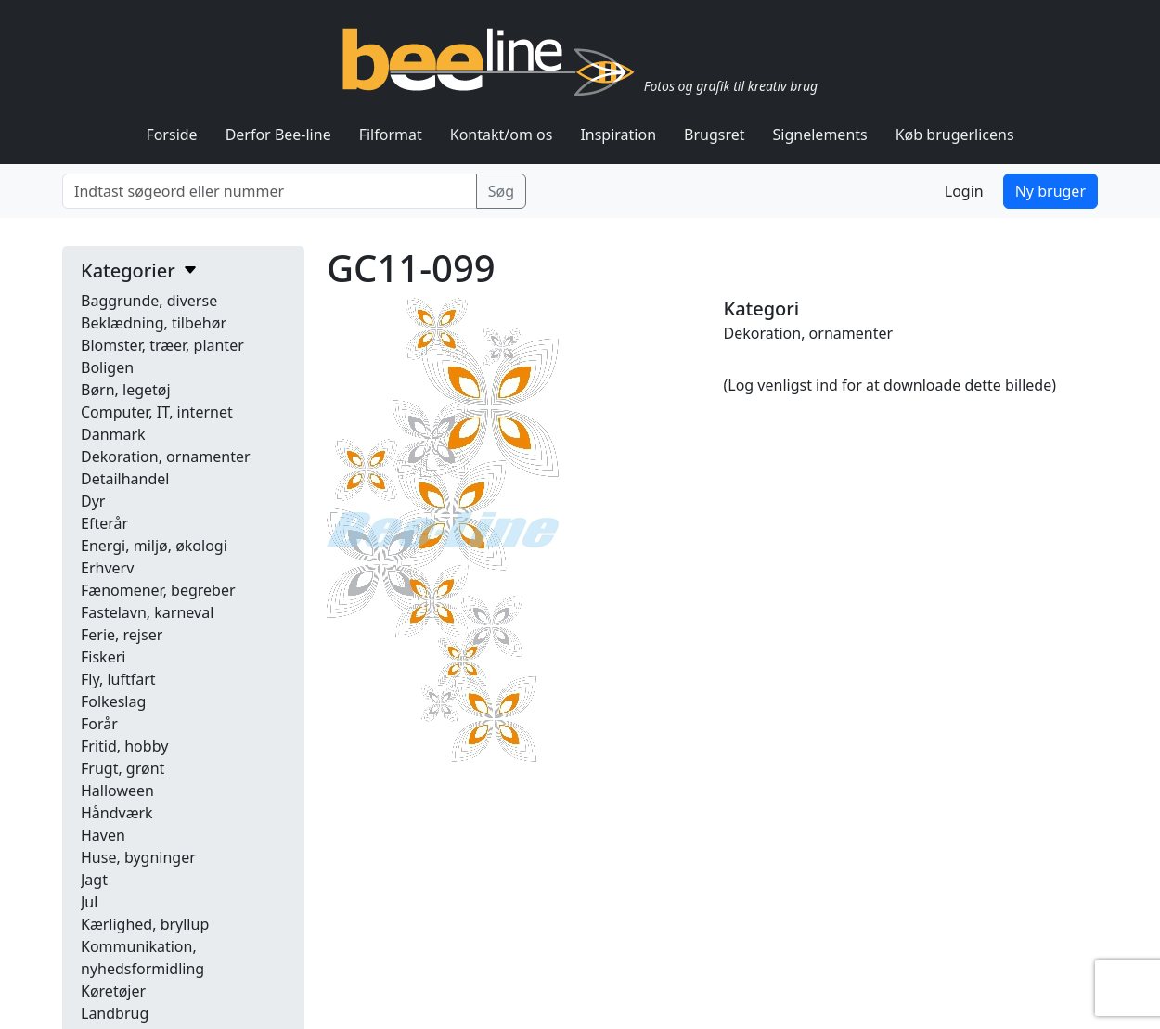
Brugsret (714, 134)
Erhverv (107, 568)
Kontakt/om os (501, 134)
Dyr (93, 501)
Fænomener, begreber (158, 590)
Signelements (820, 134)
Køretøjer (113, 991)
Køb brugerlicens (955, 134)
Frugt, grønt (122, 768)
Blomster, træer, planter (162, 345)
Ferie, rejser (121, 634)
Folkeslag (113, 701)
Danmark (113, 434)
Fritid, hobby (124, 746)
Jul (89, 902)
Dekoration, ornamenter (166, 456)
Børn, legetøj (126, 389)
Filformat (390, 134)
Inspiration (618, 134)
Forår (99, 724)
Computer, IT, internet (157, 412)
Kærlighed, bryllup (145, 924)
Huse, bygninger (138, 857)
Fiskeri (103, 657)
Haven (103, 835)
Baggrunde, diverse (149, 300)
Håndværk (117, 813)
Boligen (107, 367)
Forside (171, 134)
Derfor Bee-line (278, 134)
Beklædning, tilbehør (153, 323)
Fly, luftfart (118, 679)
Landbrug (114, 1013)
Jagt (94, 879)
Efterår (104, 523)
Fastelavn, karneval (147, 612)
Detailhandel (125, 479)
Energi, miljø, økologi (154, 545)
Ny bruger (1050, 191)
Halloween (117, 790)
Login (964, 191)
